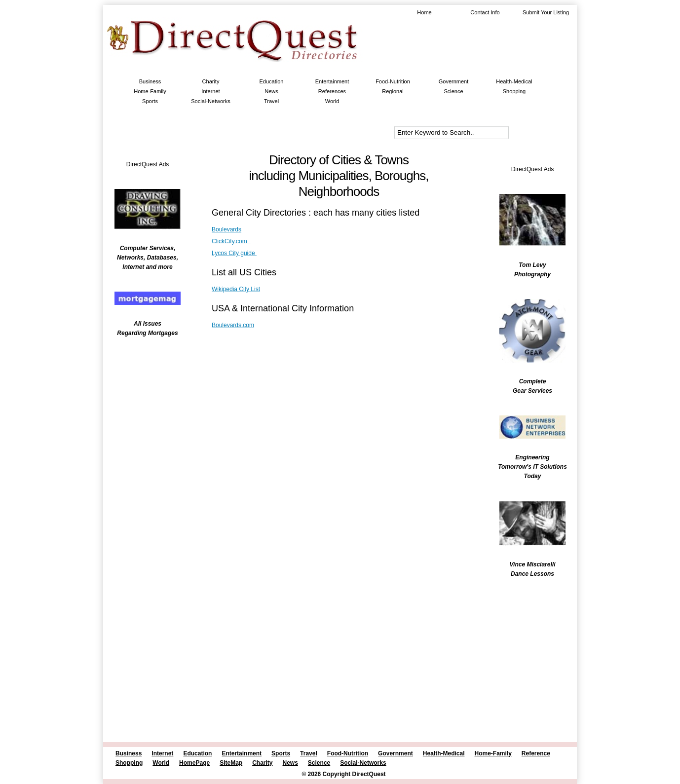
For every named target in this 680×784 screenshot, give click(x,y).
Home (424, 12)
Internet (210, 91)
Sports (150, 101)
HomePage (194, 762)
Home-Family (150, 91)
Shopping (514, 91)
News (271, 91)
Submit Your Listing (546, 12)
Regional (392, 91)
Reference (536, 753)
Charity (211, 81)
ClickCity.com (231, 241)
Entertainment (332, 81)
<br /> (142, 407)
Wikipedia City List (236, 289)
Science (453, 91)
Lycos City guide (234, 253)
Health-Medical (514, 81)
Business (150, 81)
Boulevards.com (233, 325)
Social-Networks (210, 101)
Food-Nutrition (393, 81)
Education (272, 81)
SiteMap (231, 762)
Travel (271, 101)
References (332, 91)
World (332, 101)
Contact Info (484, 12)
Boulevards (226, 229)
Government (454, 81)
